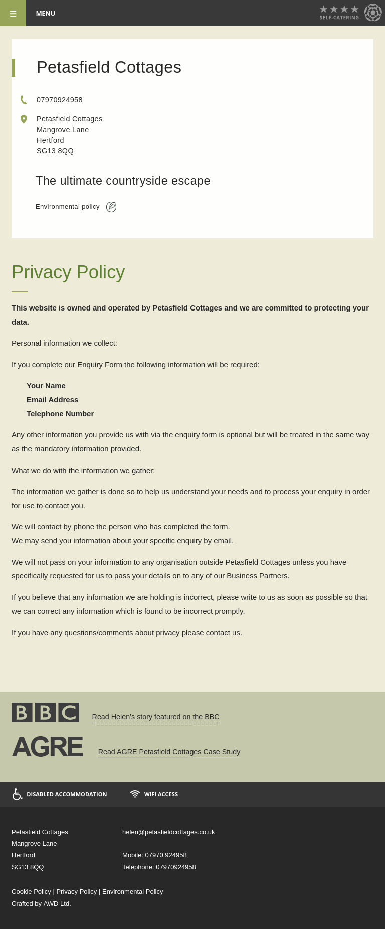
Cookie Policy (31, 891)
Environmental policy (76, 206)
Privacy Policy (76, 891)
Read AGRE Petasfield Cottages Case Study (169, 752)
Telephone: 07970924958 (159, 867)
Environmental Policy (132, 891)
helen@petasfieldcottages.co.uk (168, 832)
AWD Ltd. (57, 903)
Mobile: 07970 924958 (154, 855)
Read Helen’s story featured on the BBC (156, 717)
